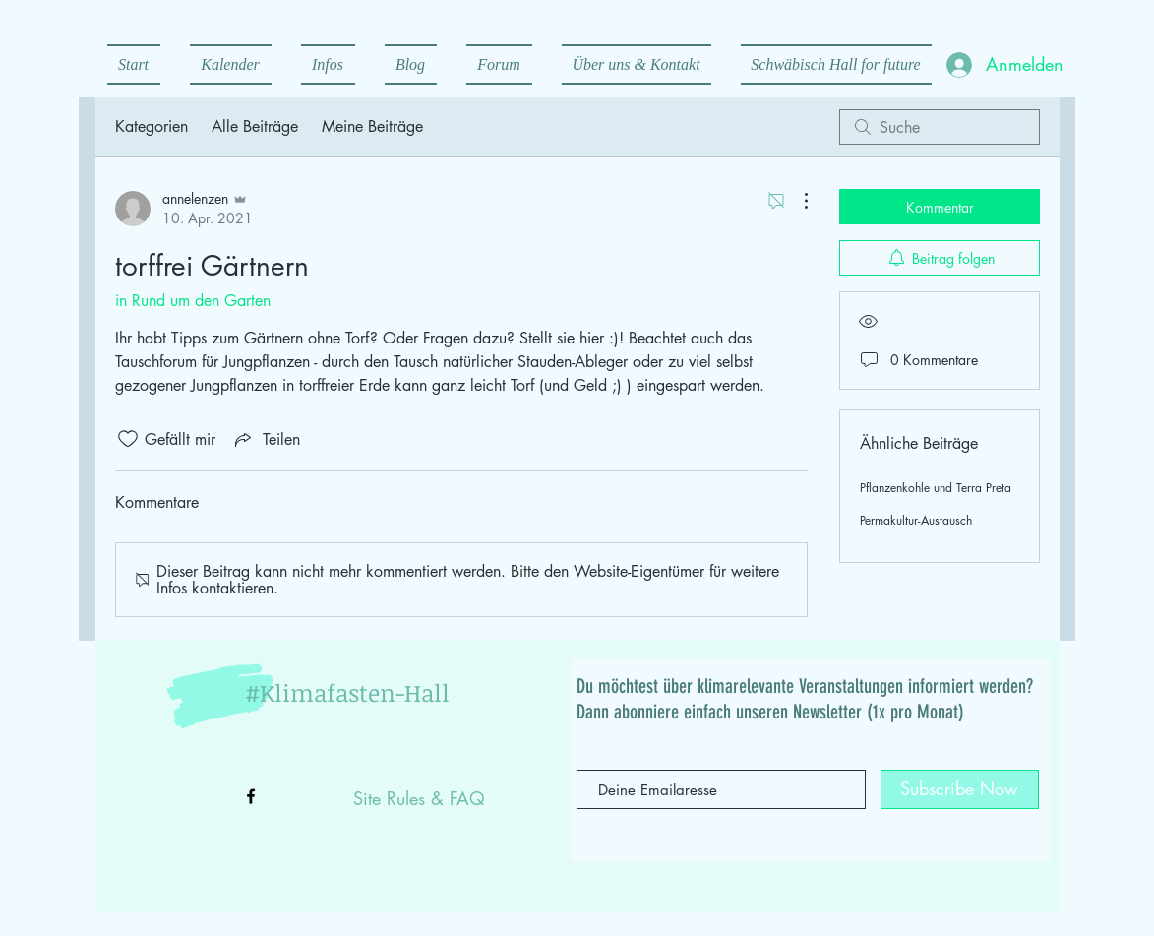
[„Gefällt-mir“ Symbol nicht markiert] (128, 439)
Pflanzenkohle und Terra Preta (935, 487)
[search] (939, 127)
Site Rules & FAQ (419, 798)
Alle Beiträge (255, 126)
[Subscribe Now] (960, 789)
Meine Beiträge (372, 126)
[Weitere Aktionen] (796, 201)
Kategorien (151, 126)
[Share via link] (265, 439)
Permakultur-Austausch (916, 520)
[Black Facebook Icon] (251, 796)
